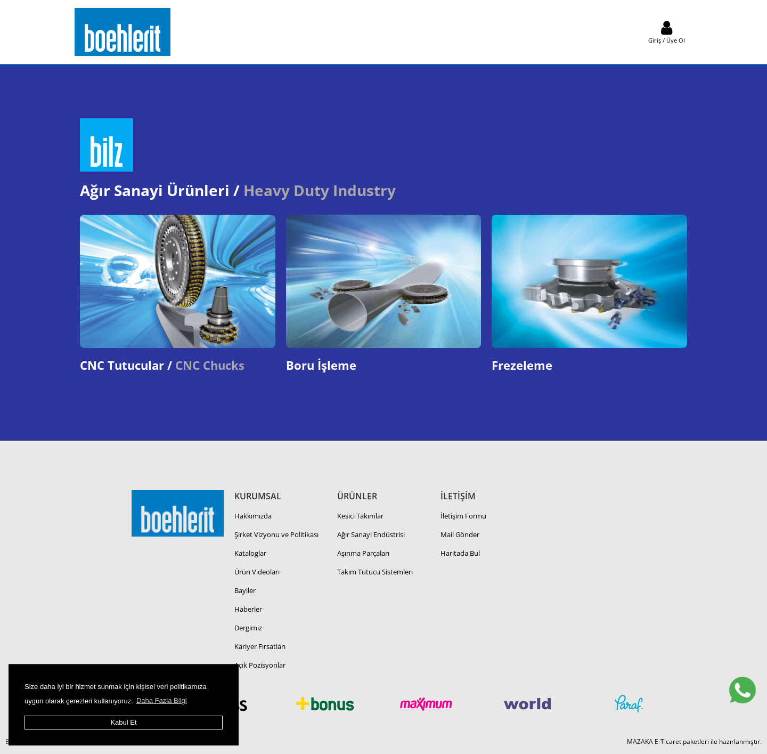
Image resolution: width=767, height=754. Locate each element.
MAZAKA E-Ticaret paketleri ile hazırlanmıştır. (694, 741)
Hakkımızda (253, 516)
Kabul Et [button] (123, 722)
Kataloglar (250, 553)
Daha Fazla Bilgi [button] (161, 700)
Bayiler (245, 590)
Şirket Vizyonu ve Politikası (276, 534)
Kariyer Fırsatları (259, 646)
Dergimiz (248, 628)
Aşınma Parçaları (363, 553)
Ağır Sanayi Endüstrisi (371, 534)
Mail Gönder (459, 534)
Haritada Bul (460, 553)
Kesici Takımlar (360, 516)
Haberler (248, 609)
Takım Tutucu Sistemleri (375, 572)
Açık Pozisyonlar (259, 665)
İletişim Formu (463, 516)
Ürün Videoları (257, 572)
